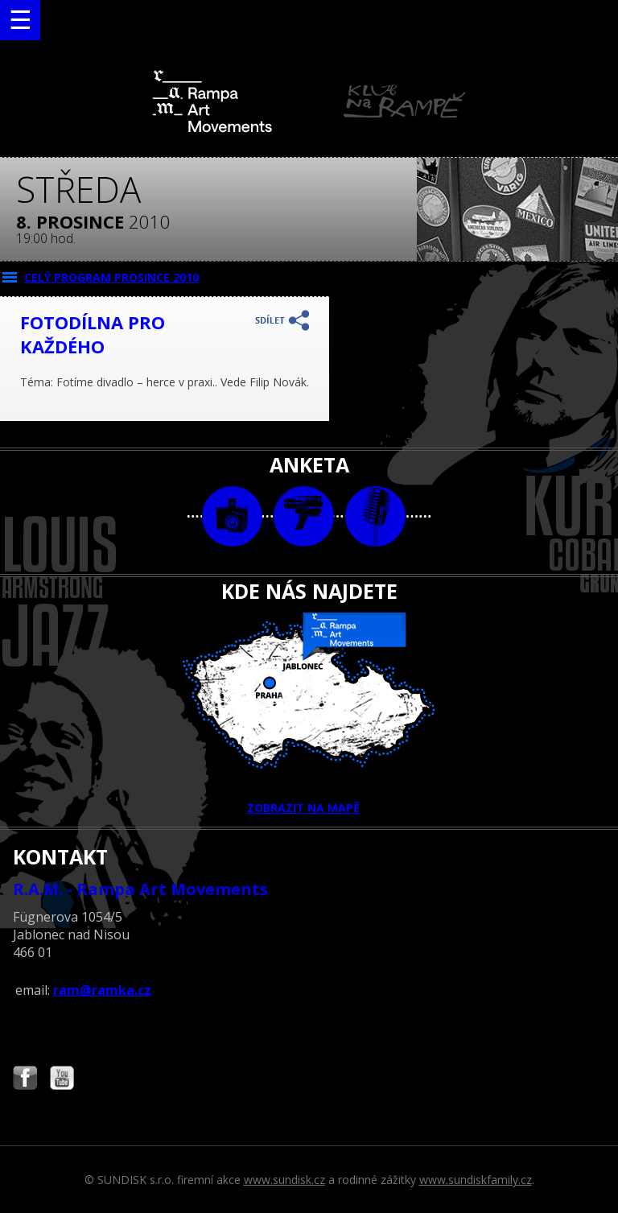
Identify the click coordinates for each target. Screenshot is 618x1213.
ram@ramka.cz (102, 990)
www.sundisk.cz (284, 1179)
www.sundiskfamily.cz (475, 1179)
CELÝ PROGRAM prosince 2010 (111, 277)
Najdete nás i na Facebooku (25, 1080)
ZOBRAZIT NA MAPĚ (309, 714)
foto (232, 516)
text (375, 516)
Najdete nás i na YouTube (62, 1080)
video (304, 516)
